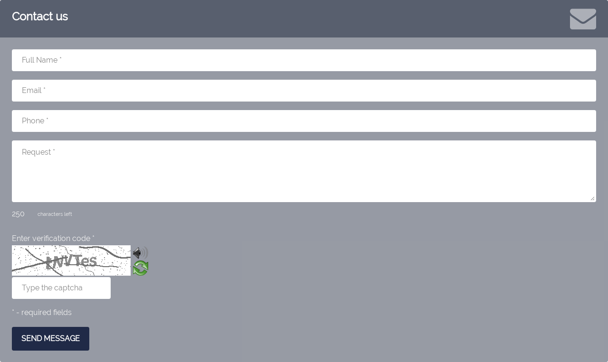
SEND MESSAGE (50, 338)
